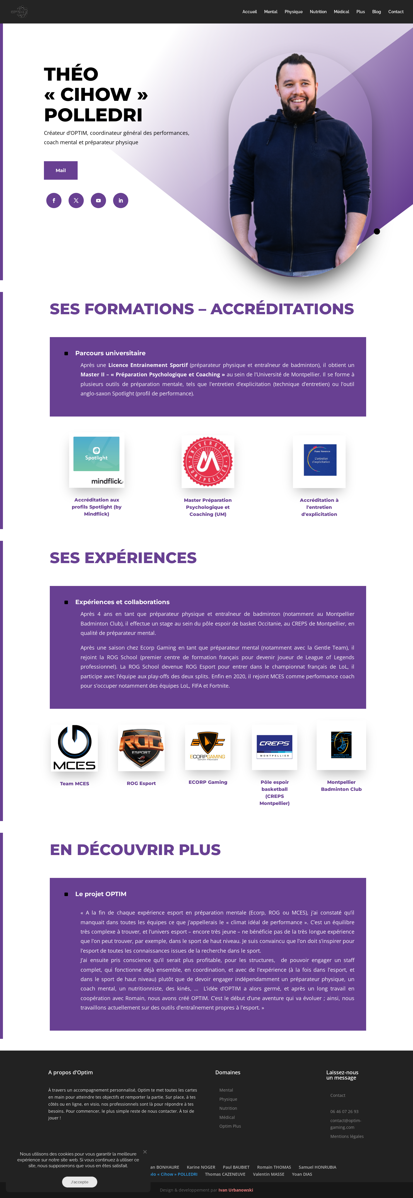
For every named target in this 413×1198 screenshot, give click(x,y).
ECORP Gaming (208, 782)
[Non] (145, 1152)
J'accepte (79, 1182)
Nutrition (318, 12)
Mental (270, 12)
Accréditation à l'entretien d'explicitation (319, 507)
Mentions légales (347, 1136)
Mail (61, 170)
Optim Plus (230, 1126)
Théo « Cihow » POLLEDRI (171, 1174)
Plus (360, 12)
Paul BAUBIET (236, 1167)
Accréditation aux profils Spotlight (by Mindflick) (97, 507)
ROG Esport (141, 783)
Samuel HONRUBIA (317, 1167)
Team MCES (74, 783)
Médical (341, 12)
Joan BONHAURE (162, 1167)
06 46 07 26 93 (344, 1111)
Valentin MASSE (268, 1174)
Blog (376, 12)
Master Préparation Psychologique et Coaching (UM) (208, 507)
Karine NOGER (201, 1167)
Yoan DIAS (302, 1174)
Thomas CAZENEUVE (225, 1174)
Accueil (250, 12)
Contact (396, 12)
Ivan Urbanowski (236, 1190)
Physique (294, 12)
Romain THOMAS (274, 1167)
